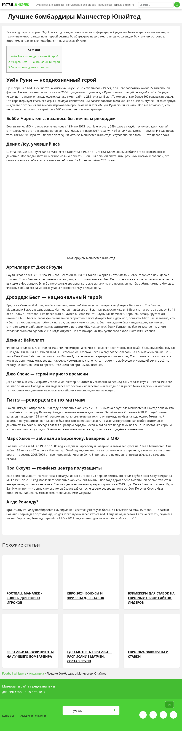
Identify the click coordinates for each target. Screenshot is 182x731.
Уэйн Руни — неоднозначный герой (33, 56)
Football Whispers (14, 673)
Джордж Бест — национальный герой (34, 62)
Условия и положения (33, 715)
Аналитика (36, 673)
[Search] (155, 4)
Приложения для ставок (81, 4)
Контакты (8, 715)
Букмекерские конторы (50, 4)
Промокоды (105, 4)
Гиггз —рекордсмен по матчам (29, 67)
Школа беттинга (124, 4)
